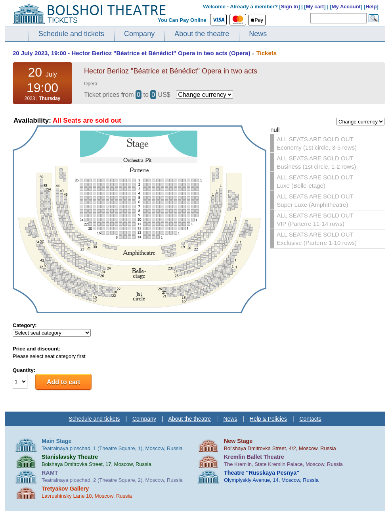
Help (371, 7)
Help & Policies (268, 419)
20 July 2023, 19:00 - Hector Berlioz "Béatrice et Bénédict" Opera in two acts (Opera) (131, 53)
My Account (346, 7)
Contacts (310, 419)
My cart (315, 7)
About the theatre (201, 34)
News (258, 34)
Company (139, 34)
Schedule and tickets (71, 34)
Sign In (289, 7)
